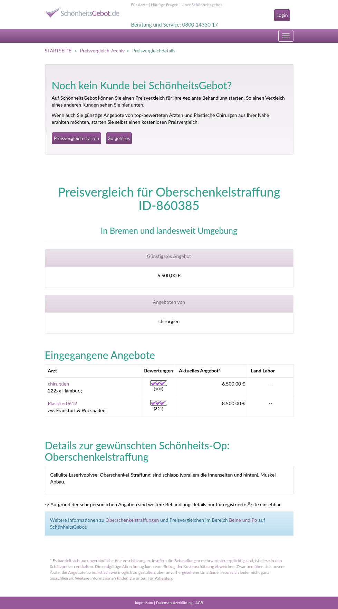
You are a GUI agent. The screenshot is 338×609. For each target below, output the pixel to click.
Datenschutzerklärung (174, 602)
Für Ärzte (139, 4)
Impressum (144, 602)
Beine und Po (243, 520)
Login (282, 15)
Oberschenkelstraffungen (132, 520)
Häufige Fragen (164, 4)
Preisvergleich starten (76, 138)
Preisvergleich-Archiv (102, 50)
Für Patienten (160, 578)
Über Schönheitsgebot (202, 4)
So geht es (119, 138)
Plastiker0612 (62, 403)
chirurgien (58, 384)
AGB (199, 602)
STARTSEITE (58, 50)
